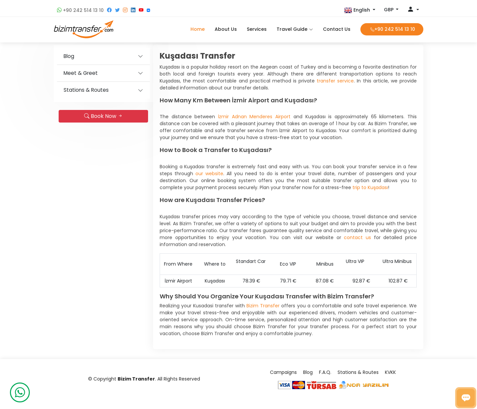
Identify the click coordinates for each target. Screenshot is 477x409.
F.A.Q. (325, 372)
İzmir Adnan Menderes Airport (254, 116)
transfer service (335, 80)
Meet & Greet (81, 73)
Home (197, 29)
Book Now (103, 116)
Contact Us (336, 29)
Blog (69, 56)
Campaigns (283, 372)
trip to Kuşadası (370, 187)
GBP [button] (389, 9)
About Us (226, 29)
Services (257, 29)
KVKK (390, 372)
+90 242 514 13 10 (80, 10)
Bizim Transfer (263, 305)
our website (209, 173)
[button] (360, 10)
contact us (357, 237)
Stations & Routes (86, 89)
